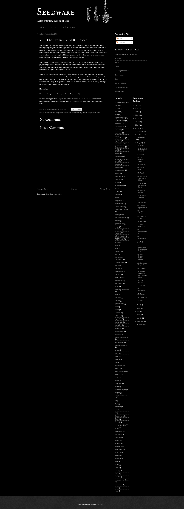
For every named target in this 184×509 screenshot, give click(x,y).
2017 (137, 122)
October (140, 134)
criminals (118, 359)
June (139, 308)
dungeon (118, 440)
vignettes (118, 141)
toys (116, 404)
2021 (137, 108)
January (140, 325)
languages (118, 384)
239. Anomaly (141, 164)
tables (117, 488)
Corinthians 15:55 (121, 345)
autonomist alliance (121, 210)
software (118, 297)
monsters (118, 133)
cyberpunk (118, 437)
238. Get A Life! (140, 169)
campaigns (118, 431)
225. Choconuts (141, 238)
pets (116, 248)
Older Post (105, 189)
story (116, 401)
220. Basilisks (141, 268)
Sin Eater (118, 58)
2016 (137, 125)
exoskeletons (119, 280)
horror (117, 112)
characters (118, 156)
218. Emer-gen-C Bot (141, 281)
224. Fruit (140, 242)
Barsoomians (119, 416)
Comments (120, 42)
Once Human (119, 75)
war (116, 410)
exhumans (70, 112)
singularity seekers (121, 396)
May (138, 311)
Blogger (102, 504)
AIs (116, 197)
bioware (117, 164)
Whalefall (118, 124)
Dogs (116, 79)
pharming (118, 387)
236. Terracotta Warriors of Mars (142, 178)
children (117, 268)
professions (119, 334)
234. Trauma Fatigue (141, 191)
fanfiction (118, 443)
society (117, 477)
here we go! (119, 446)
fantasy (117, 108)
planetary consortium (122, 290)
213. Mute (140, 300)
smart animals (119, 127)
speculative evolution (122, 480)
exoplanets (118, 201)
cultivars (117, 274)
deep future (119, 277)
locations (118, 167)
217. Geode (141, 285)
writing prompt (120, 236)
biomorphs (118, 215)
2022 (137, 105)
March (139, 318)
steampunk (118, 485)
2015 (137, 128)
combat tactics (120, 271)
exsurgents (118, 283)
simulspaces (119, 144)
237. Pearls (140, 173)
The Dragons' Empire (122, 71)
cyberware (118, 179)
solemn (117, 301)
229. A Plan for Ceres (142, 217)
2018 (137, 118)
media (117, 286)
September (140, 138)
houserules (118, 449)
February (140, 321)
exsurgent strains (121, 218)
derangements (120, 365)
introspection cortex (78, 99)
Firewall (117, 422)
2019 (137, 115)
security (117, 471)
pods (116, 294)
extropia (117, 374)
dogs (116, 245)
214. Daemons (142, 297)
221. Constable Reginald (142, 264)
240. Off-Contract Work (140, 159)
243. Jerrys (140, 146)
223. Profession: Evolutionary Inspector (142, 248)
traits (116, 491)
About (54, 27)
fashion (117, 221)
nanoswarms (119, 204)
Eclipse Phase (69, 27)
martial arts (118, 322)
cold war (118, 316)
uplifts (117, 307)
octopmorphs (119, 455)
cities (116, 353)
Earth (117, 419)
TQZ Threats (119, 239)
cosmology (118, 434)
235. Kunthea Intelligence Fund (141, 185)
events (117, 368)
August (139, 143)
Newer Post (42, 189)
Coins (117, 67)
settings (117, 194)
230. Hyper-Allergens (141, 212)
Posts (119, 38)
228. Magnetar (142, 221)
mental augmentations (82, 112)
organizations (119, 185)
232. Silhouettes (141, 201)
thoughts (118, 233)
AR (116, 413)
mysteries (118, 325)
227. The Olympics (141, 225)
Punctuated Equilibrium (119, 258)
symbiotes (118, 230)
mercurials (118, 452)
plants (117, 462)
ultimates (118, 407)
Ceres (117, 310)
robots (117, 153)
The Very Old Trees (121, 87)
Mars (116, 254)
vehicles (117, 251)
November (140, 131)
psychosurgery (95, 112)
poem (117, 465)
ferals (117, 377)
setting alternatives (121, 337)
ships (116, 474)
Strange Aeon (119, 91)
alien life (117, 313)
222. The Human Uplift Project (140, 257)
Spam (117, 62)
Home (43, 27)
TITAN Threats (120, 207)
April (138, 315)
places (117, 173)
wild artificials (119, 342)
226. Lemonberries (142, 231)
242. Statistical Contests (142, 150)
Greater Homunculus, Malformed (126, 54)
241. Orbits (140, 154)
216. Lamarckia (141, 290)
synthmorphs (119, 304)
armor (117, 242)
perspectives (119, 331)
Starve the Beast (120, 83)
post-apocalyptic (120, 390)
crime (117, 356)
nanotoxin (118, 328)
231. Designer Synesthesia (142, 206)
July (138, 305)
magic (117, 227)
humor (117, 380)
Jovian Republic (120, 425)
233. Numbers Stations (141, 196)
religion (117, 393)
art (116, 188)
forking (117, 191)
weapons (118, 130)
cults (116, 362)
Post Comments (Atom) (54, 194)
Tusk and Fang (120, 262)
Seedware (56, 12)
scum (117, 468)
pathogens (118, 459)
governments (119, 224)
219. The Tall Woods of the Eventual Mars (142, 274)
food (116, 150)
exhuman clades (120, 371)
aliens (117, 265)
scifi (116, 105)
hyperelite (118, 319)
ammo (117, 350)
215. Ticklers (141, 294)
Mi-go (117, 428)
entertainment (119, 170)
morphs (117, 182)
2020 (137, 112)
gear (116, 115)
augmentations (50, 112)
